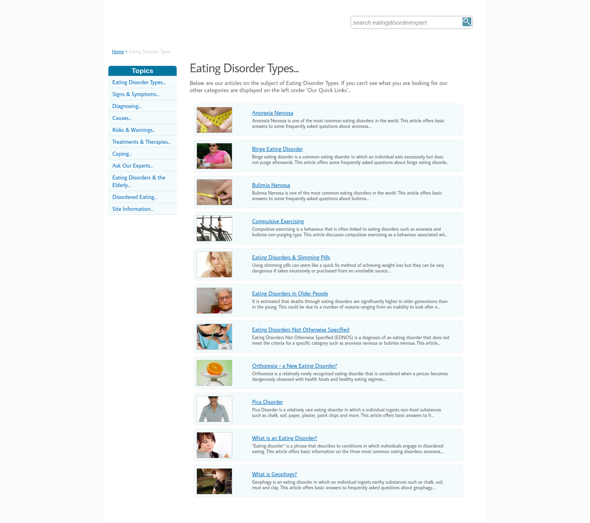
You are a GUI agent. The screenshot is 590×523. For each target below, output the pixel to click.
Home (118, 51)
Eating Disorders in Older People (290, 293)
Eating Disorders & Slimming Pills (291, 257)
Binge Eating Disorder (277, 148)
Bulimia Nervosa (271, 185)
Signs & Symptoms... (135, 94)
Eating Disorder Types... (139, 82)
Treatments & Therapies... (141, 141)
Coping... (122, 153)
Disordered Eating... (134, 197)
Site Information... (132, 208)
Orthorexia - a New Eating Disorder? (294, 365)
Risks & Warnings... (134, 129)
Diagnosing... (126, 106)
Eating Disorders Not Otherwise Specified (300, 329)
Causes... (121, 118)
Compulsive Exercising (278, 221)
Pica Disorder (267, 401)
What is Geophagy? (274, 474)
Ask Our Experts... (132, 165)
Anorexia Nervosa (272, 112)
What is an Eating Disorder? (284, 438)
